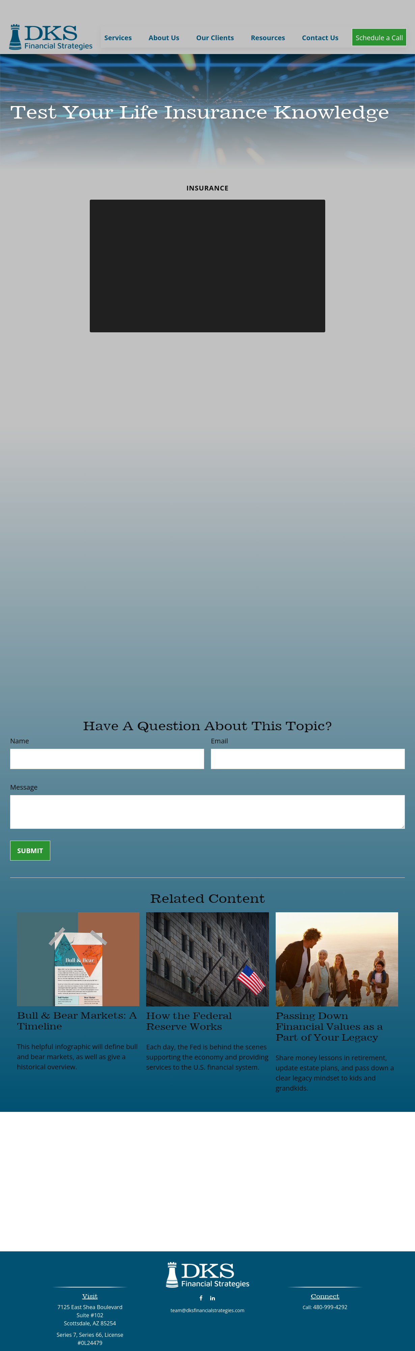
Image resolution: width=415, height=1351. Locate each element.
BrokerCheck (277, 1338)
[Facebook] (200, 1277)
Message (23, 766)
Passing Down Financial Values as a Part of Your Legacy (329, 1006)
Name (19, 720)
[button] (118, 16)
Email (219, 720)
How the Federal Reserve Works (189, 1001)
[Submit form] (30, 830)
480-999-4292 (330, 1287)
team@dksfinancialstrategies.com (208, 1290)
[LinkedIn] (212, 1277)
